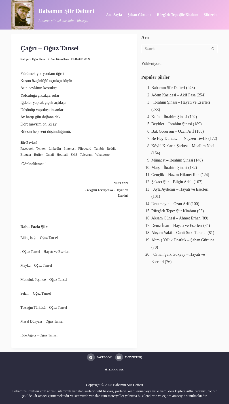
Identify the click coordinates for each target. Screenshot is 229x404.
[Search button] (213, 48)
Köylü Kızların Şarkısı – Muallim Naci (182, 146)
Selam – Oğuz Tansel (35, 293)
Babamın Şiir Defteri (66, 10)
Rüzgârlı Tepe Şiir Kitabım (177, 15)
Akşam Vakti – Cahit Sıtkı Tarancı (179, 232)
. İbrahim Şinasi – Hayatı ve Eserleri (180, 102)
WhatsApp (102, 154)
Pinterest (70, 148)
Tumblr (99, 148)
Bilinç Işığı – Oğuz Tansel (39, 238)
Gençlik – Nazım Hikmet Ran (175, 174)
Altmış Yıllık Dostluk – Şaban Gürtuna (182, 240)
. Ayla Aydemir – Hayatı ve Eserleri (179, 189)
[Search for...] (175, 48)
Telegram (86, 154)
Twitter (41, 148)
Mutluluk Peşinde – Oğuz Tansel (43, 279)
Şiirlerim (210, 15)
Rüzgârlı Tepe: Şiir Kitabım (173, 211)
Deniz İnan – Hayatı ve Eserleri (176, 225)
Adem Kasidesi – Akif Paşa (173, 95)
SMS (73, 154)
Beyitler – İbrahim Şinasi (171, 124)
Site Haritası (115, 369)
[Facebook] (99, 357)
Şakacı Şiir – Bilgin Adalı (172, 182)
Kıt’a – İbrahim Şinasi (169, 117)
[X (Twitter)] (128, 357)
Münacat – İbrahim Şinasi (172, 160)
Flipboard (84, 148)
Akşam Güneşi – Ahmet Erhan (176, 218)
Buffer (38, 154)
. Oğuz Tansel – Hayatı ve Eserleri (44, 251)
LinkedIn (55, 148)
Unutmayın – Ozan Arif (170, 204)
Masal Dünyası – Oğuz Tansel (41, 321)
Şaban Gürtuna (139, 15)
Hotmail (62, 154)
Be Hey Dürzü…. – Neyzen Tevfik (179, 138)
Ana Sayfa (114, 15)
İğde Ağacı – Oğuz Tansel (38, 335)
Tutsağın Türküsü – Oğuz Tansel (43, 307)
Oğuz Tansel (39, 59)
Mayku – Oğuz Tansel (36, 265)
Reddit (111, 148)
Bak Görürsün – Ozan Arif (172, 131)
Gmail (49, 154)
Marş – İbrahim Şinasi (169, 167)
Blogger (25, 154)
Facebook (26, 148)
